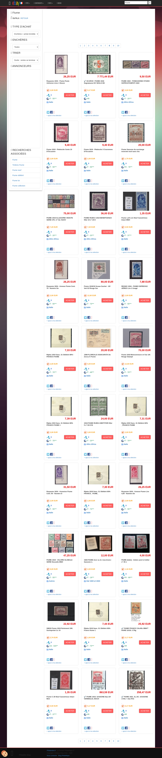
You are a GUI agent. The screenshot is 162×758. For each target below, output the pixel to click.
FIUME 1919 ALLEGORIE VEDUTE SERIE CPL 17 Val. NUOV (60, 219)
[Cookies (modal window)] (4, 753)
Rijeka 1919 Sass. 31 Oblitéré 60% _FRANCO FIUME (134, 424)
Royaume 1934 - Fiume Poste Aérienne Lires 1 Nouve (58, 82)
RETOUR (24, 18)
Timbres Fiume (18, 165)
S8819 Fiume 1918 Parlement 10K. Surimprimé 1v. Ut (60, 629)
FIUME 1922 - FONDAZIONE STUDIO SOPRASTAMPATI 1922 (135, 82)
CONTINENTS (39, 3)
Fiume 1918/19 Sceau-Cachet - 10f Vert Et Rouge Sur (97, 287)
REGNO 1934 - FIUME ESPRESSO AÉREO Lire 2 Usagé (134, 287)
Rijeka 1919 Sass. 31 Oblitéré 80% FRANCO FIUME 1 (60, 424)
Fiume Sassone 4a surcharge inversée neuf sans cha (132, 150)
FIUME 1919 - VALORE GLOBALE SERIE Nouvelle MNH (60, 561)
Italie (51, 102)
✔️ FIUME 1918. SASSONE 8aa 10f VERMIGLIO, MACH (97, 698)
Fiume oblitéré (18, 175)
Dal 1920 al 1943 (93, 581)
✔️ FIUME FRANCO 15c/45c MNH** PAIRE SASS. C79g (134, 629)
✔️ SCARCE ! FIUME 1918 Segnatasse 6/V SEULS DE (94, 82)
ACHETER (70, 95)
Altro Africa (129, 102)
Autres (52, 581)
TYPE (27, 3)
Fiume (14, 160)
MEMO (59, 3)
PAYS (50, 3)
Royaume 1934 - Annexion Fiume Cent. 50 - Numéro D (59, 492)
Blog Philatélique (64, 755)
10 (118, 46)
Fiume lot (16, 181)
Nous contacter (52, 755)
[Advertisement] (25, 109)
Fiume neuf (16, 170)
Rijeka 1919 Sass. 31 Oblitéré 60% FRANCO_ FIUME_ (97, 492)
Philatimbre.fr (51, 750)
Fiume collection (18, 186)
